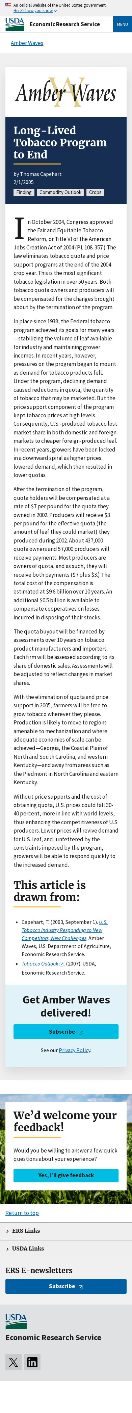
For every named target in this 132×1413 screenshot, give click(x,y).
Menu (122, 24)
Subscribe (62, 1031)
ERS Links (26, 1231)
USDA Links (28, 1248)
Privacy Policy (74, 1050)
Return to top (22, 1213)
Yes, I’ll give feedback (66, 1175)
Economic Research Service (65, 24)
